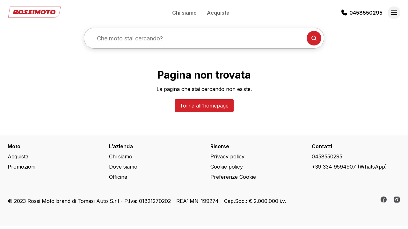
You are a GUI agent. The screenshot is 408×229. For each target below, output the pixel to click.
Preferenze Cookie (233, 177)
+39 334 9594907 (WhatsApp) (349, 166)
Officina (118, 177)
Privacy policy (227, 156)
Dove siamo (123, 166)
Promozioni (21, 166)
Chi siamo (184, 13)
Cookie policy (226, 166)
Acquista (218, 13)
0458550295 (365, 12)
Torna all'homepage (204, 105)
